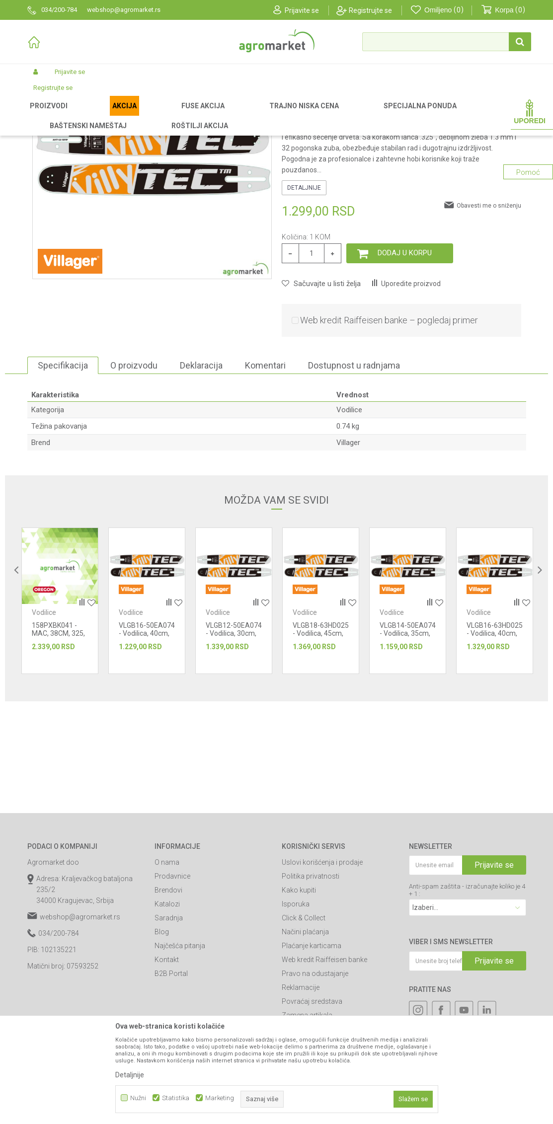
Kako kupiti (299, 994)
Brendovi (168, 994)
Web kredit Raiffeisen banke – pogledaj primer (389, 424)
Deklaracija (201, 469)
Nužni (138, 1098)
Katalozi (167, 1008)
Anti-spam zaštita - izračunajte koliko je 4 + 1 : (467, 993)
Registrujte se (370, 10)
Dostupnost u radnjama (354, 469)
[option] (59, 704)
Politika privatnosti (310, 980)
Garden (110, 115)
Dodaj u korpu (405, 356)
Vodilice (262, 115)
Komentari (265, 469)
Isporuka (296, 1008)
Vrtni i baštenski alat (155, 115)
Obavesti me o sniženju (489, 309)
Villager (348, 546)
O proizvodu (134, 469)
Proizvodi (79, 115)
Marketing (219, 1098)
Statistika (175, 1098)
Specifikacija (63, 469)
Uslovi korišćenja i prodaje (322, 966)
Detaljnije (304, 291)
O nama (167, 966)
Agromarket (43, 115)
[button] (446, 41)
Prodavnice (172, 980)
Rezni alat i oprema (216, 115)
